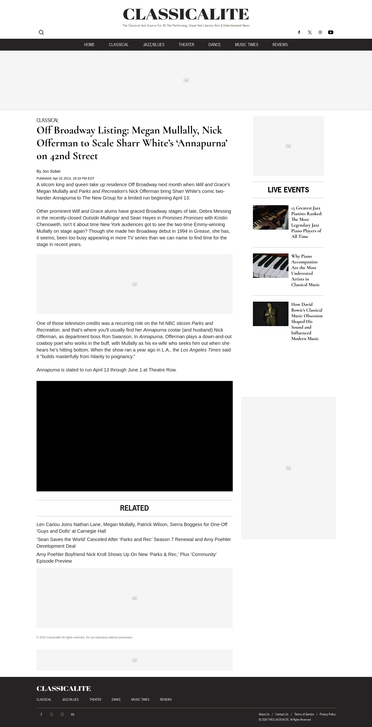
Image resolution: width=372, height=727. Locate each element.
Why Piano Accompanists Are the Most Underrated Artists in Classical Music (305, 270)
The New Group (99, 197)
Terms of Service (304, 714)
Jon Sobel (51, 171)
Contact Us (281, 714)
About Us (264, 714)
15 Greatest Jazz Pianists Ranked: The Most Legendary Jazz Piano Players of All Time (306, 222)
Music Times (246, 44)
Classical (119, 44)
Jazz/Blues (153, 44)
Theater (186, 44)
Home (89, 44)
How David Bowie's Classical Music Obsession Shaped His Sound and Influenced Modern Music (307, 322)
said (226, 349)
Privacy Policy (327, 714)
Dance (215, 44)
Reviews (280, 44)
